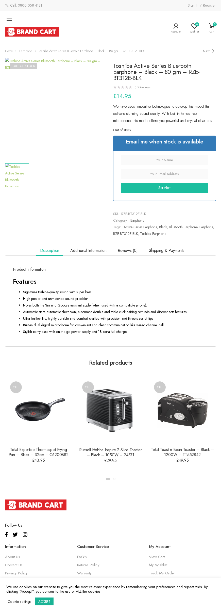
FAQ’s (82, 557)
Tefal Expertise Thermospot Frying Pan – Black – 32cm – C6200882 (39, 452)
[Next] (209, 51)
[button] (108, 479)
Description (49, 250)
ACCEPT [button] (44, 601)
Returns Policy (88, 565)
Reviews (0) (128, 250)
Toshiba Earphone (153, 233)
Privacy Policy (16, 573)
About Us (12, 557)
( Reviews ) (143, 87)
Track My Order (162, 573)
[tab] (49, 251)
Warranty (84, 573)
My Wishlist (158, 565)
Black (163, 227)
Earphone (25, 51)
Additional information (88, 250)
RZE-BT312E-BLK (125, 233)
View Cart (157, 557)
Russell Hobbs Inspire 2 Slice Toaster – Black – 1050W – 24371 (110, 452)
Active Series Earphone (140, 227)
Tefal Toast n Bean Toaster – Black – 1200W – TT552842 (182, 452)
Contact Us (14, 565)
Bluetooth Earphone (183, 227)
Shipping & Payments (166, 250)
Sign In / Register (202, 5)
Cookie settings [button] (19, 601)
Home (9, 51)
